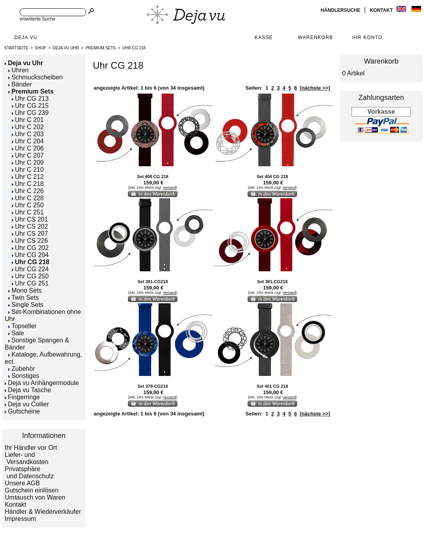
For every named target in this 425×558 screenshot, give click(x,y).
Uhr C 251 (28, 212)
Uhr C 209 (28, 162)
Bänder (20, 84)
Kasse (264, 37)
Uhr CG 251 (30, 283)
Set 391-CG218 (152, 281)
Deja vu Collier (27, 404)
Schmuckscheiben (35, 77)
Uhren (18, 70)
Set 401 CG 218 (272, 386)
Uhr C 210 (28, 169)
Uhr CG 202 (30, 247)
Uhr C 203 (28, 134)
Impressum (20, 518)
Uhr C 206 (28, 148)
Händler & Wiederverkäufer (43, 511)
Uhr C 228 (28, 198)
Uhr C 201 (28, 119)
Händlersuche (341, 10)
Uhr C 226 (28, 191)
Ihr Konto (367, 37)
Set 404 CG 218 (272, 176)
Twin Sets (23, 297)
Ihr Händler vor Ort (31, 447)
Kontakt (382, 10)
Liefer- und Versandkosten (26, 458)
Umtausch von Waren (35, 497)
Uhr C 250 (28, 205)
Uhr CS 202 (30, 226)
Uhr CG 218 (134, 48)
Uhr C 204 (28, 141)
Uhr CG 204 (30, 255)
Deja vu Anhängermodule (42, 383)
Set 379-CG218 (152, 386)
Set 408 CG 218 (153, 176)
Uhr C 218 (28, 183)
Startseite (16, 48)
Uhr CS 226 (30, 240)
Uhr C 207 (28, 155)
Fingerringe (22, 397)
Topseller (22, 326)
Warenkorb (315, 37)
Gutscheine (22, 411)
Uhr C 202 (28, 127)
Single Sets (25, 304)
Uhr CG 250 (30, 276)
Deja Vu (25, 37)
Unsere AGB (22, 483)
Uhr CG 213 (30, 98)
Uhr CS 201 (30, 219)
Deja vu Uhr (66, 48)
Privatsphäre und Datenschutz (29, 472)
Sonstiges (23, 375)
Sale (16, 333)
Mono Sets (24, 290)
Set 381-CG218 (272, 281)
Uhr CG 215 (30, 105)
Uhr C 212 (28, 176)
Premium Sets (101, 48)
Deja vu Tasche (28, 390)
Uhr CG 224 (30, 269)
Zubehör (21, 368)
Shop (40, 48)
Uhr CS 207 (30, 233)
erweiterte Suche (37, 19)
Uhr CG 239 (30, 112)
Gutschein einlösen (31, 490)
